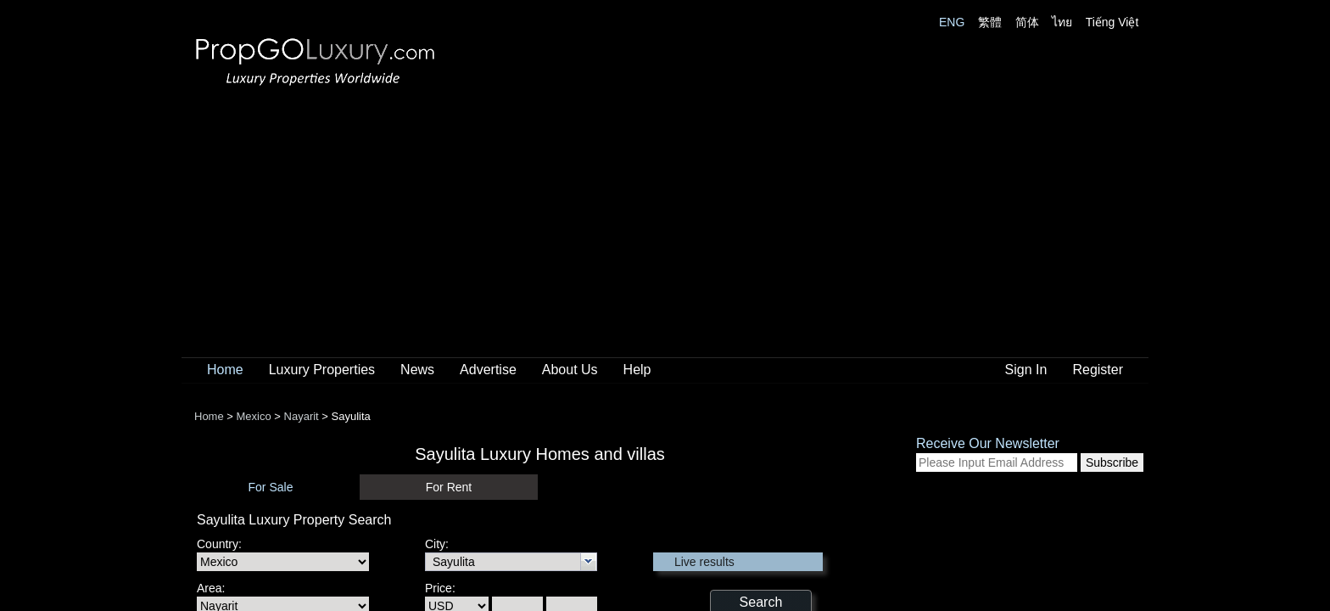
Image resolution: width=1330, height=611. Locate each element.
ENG (951, 22)
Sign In (1026, 369)
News (417, 369)
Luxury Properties (322, 369)
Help (637, 369)
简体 (1027, 22)
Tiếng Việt (1112, 22)
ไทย (1062, 22)
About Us (570, 369)
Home (225, 369)
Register (1097, 369)
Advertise (488, 369)
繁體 (990, 22)
